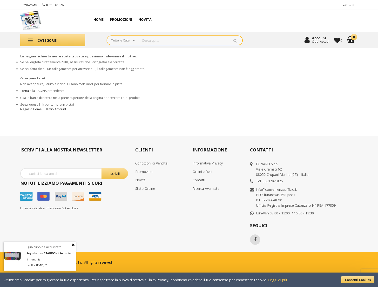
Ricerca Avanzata (206, 188)
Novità (140, 180)
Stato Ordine (145, 188)
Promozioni (144, 171)
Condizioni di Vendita (151, 163)
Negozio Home (31, 109)
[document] (189, 279)
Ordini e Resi (202, 171)
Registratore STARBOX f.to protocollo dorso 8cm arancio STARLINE (50, 253)
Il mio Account (56, 109)
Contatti (348, 4)
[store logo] (51, 21)
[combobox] (183, 40)
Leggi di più (277, 279)
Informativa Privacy (208, 163)
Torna (24, 91)
